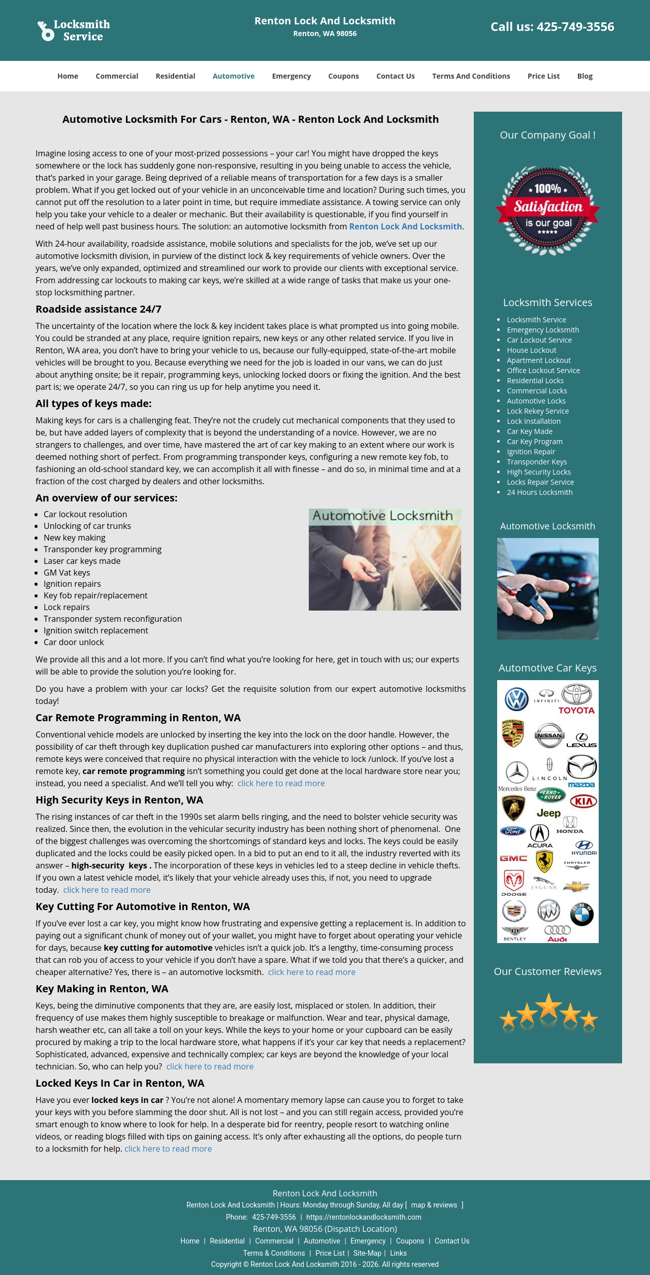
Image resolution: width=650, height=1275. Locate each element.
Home (67, 76)
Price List (544, 76)
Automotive (234, 76)
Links (398, 1253)
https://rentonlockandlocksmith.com (363, 1217)
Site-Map (367, 1253)
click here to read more (281, 783)
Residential (176, 76)
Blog (585, 76)
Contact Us (395, 76)
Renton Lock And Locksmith (405, 226)
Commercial (117, 76)
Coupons (344, 76)
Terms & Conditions (274, 1253)
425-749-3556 (575, 26)
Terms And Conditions (471, 76)
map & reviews (435, 1205)
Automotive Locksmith (547, 526)
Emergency (291, 76)
